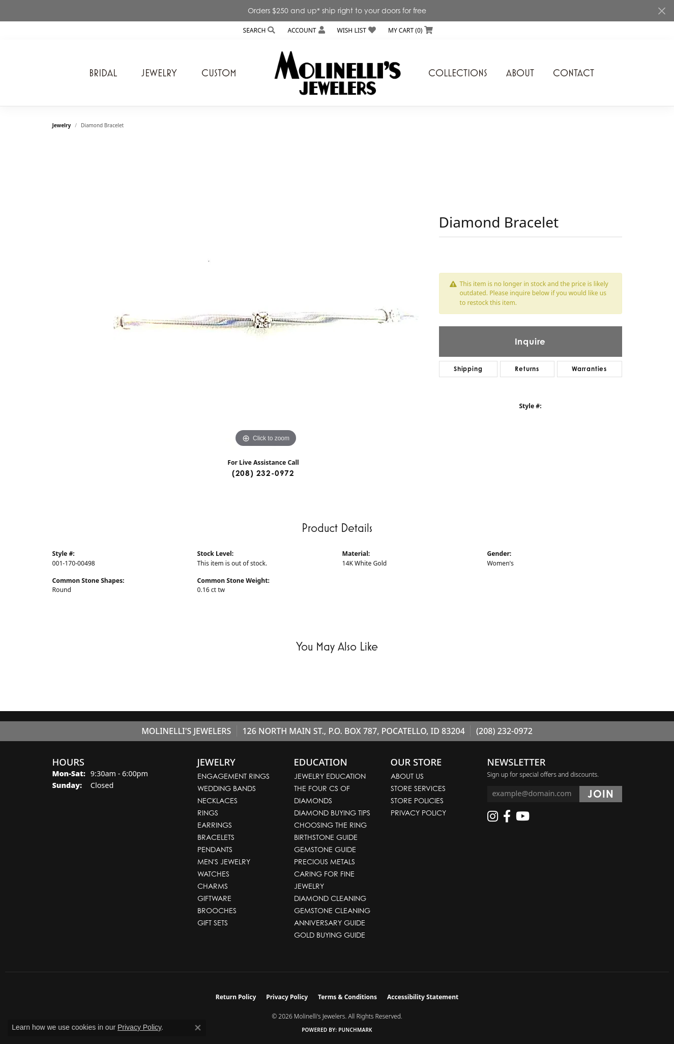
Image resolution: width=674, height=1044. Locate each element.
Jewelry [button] (159, 72)
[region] (266, 297)
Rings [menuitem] (207, 812)
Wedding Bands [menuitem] (226, 788)
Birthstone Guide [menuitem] (326, 837)
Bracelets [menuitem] (216, 837)
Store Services (418, 788)
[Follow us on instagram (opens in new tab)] (492, 816)
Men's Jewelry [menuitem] (223, 861)
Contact (573, 72)
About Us (407, 776)
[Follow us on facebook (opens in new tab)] (507, 816)
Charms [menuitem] (212, 886)
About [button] (520, 72)
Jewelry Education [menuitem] (330, 776)
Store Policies (417, 800)
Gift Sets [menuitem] (212, 922)
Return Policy (236, 997)
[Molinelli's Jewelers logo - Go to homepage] (337, 72)
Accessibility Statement (422, 997)
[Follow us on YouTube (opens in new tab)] (523, 816)
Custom (219, 72)
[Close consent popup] (198, 1028)
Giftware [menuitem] (214, 898)
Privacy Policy (418, 812)
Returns (527, 369)
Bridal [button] (103, 72)
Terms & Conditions (347, 997)
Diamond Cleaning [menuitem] (330, 898)
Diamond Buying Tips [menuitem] (332, 812)
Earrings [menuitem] (214, 825)
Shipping (468, 369)
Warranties (589, 369)
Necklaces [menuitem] (217, 800)
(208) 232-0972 (263, 473)
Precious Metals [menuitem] (324, 861)
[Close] (661, 11)
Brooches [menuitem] (217, 910)
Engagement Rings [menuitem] (233, 776)
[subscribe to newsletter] (600, 794)
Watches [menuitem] (213, 873)
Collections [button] (457, 72)
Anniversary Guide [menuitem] (329, 922)
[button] (258, 30)
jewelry (61, 125)
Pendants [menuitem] (214, 849)
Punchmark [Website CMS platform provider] (355, 1029)
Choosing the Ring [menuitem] (330, 825)
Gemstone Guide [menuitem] (325, 849)
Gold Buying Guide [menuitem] (329, 934)
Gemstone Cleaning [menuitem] (332, 910)
